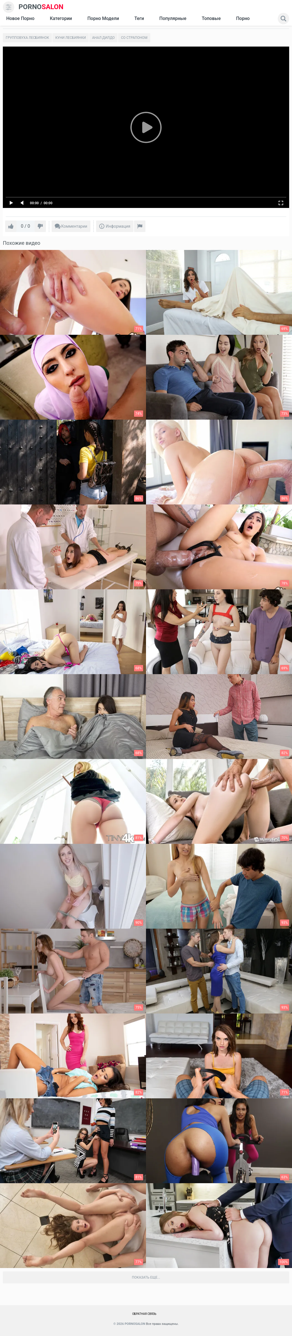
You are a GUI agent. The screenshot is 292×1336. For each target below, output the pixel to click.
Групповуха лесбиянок (27, 38)
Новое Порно (20, 18)
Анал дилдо (103, 38)
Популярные (172, 18)
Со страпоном (134, 38)
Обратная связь (144, 1313)
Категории (61, 18)
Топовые (211, 18)
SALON (41, 7)
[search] (283, 18)
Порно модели (103, 18)
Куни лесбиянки (70, 38)
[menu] (8, 7)
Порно (243, 18)
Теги (139, 18)
